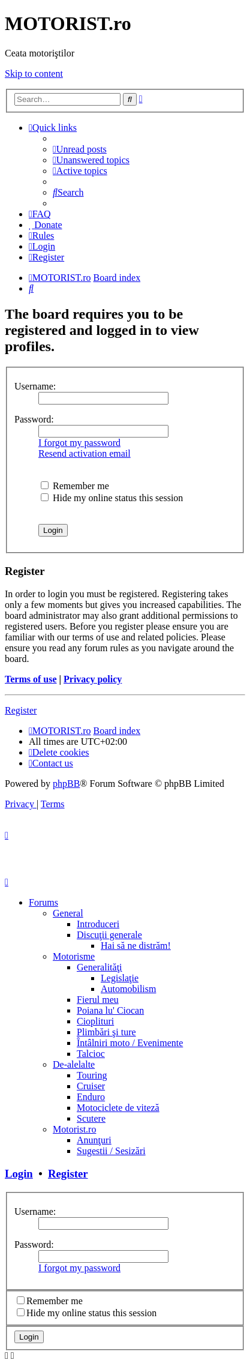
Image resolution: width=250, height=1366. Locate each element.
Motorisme (74, 956)
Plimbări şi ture (106, 1032)
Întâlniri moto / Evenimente (130, 1043)
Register (21, 710)
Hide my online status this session (112, 498)
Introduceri (98, 924)
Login (19, 1173)
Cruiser (91, 1086)
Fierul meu (98, 999)
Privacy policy (93, 679)
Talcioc (91, 1054)
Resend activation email (84, 453)
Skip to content (34, 73)
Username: (35, 386)
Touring (92, 1075)
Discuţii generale (109, 935)
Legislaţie (119, 978)
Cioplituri (95, 1021)
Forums (43, 902)
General (68, 913)
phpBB (66, 783)
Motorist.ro (74, 1129)
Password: (34, 419)
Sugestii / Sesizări (111, 1151)
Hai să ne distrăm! (136, 945)
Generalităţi (99, 967)
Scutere (91, 1118)
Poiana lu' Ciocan (110, 1010)
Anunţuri (94, 1140)
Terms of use (31, 679)
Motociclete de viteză (118, 1108)
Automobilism (128, 989)
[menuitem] (80, 149)
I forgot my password (79, 443)
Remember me (75, 486)
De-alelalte (74, 1064)
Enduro (91, 1097)
